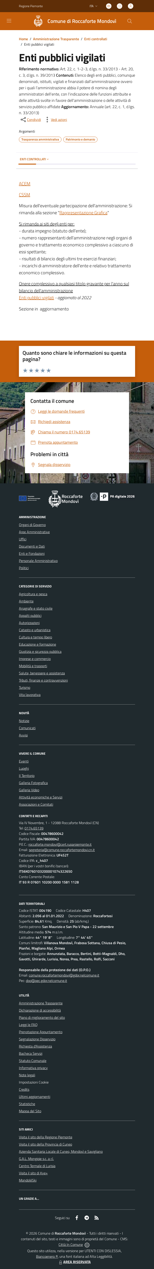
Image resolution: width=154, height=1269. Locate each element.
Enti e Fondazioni (32, 553)
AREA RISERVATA (74, 1262)
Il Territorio (26, 775)
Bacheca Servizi (30, 1053)
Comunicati (27, 728)
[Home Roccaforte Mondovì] (72, 21)
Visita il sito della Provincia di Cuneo (45, 1144)
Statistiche (27, 1103)
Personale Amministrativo (38, 560)
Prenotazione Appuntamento (40, 1032)
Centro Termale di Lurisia (37, 1166)
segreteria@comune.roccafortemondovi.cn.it (62, 849)
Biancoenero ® (47, 1256)
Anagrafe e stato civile (35, 608)
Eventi (24, 761)
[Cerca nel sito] (129, 21)
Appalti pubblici (30, 615)
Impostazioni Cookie (34, 1082)
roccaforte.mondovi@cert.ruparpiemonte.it (60, 844)
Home (23, 39)
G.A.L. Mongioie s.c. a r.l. (36, 1158)
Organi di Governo (32, 524)
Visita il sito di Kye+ (33, 1173)
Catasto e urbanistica (34, 630)
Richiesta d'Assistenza (35, 1046)
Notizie (24, 720)
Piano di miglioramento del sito (42, 1017)
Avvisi (23, 735)
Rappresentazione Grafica (83, 212)
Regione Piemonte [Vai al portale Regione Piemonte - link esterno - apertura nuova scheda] (31, 6)
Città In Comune (71, 1244)
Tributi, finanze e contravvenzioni (43, 680)
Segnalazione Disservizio (37, 1039)
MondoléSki (27, 1180)
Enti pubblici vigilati (36, 297)
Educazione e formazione (37, 644)
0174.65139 (34, 828)
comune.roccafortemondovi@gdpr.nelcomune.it (64, 975)
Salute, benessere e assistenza (42, 673)
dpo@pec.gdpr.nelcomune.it (46, 980)
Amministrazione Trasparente (56, 39)
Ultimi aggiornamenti (34, 1096)
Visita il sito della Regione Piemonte (45, 1137)
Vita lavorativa (30, 694)
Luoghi (24, 768)
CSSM (24, 194)
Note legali (27, 1075)
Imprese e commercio (35, 658)
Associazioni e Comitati (36, 804)
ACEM (24, 183)
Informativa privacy (33, 1068)
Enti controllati (95, 39)
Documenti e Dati (32, 546)
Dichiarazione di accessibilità (40, 1010)
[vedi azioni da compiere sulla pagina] (55, 119)
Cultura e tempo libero (35, 637)
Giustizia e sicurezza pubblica (40, 651)
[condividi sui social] (30, 119)
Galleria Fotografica (33, 782)
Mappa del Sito (30, 1111)
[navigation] (9, 20)
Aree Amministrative (34, 532)
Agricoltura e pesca (33, 594)
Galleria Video (29, 790)
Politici (24, 568)
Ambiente (26, 601)
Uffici (22, 539)
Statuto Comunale (32, 1060)
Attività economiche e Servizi (40, 797)
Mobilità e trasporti (33, 666)
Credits (24, 1089)
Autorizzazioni (29, 622)
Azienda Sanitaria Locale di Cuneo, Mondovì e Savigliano (61, 1151)
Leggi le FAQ (28, 1024)
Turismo (24, 687)
